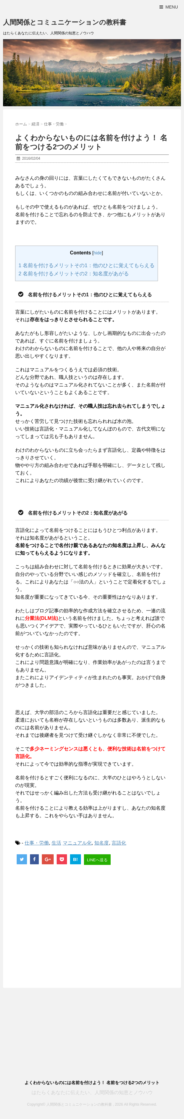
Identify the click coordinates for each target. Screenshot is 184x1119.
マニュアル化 (77, 842)
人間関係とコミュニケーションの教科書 (64, 22)
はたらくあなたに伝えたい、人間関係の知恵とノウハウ (92, 1092)
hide (98, 252)
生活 (56, 842)
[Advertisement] (92, 921)
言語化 (119, 842)
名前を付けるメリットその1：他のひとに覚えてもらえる (86, 265)
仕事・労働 (37, 842)
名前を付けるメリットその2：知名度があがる (73, 274)
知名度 (101, 842)
